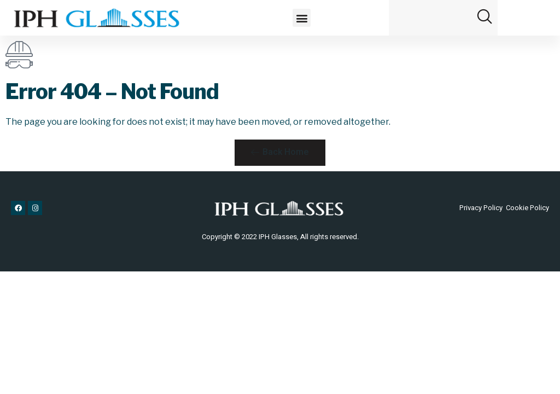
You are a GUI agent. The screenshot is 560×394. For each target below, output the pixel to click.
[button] (302, 18)
